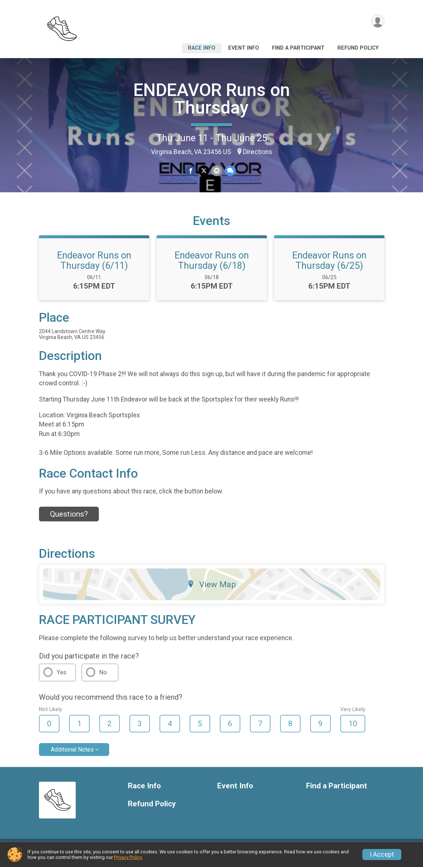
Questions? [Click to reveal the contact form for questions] (69, 519)
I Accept (382, 854)
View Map (211, 590)
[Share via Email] (216, 170)
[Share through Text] (230, 170)
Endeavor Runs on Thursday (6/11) (94, 265)
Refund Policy (358, 48)
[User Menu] (377, 21)
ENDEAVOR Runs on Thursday (211, 98)
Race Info (201, 48)
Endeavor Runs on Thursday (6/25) (329, 265)
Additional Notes (72, 755)
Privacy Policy (128, 857)
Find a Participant (298, 48)
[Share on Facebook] (191, 170)
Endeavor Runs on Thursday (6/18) (212, 265)
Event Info (243, 48)
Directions (257, 152)
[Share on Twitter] (203, 170)
